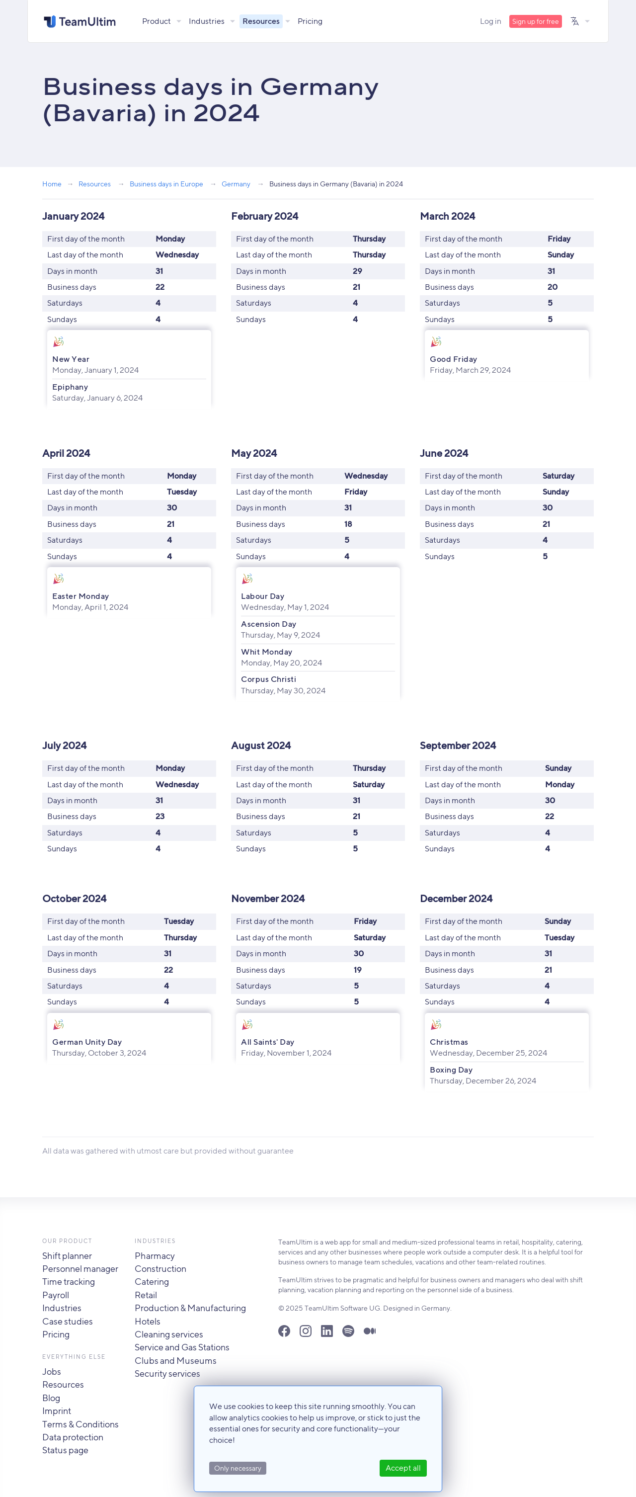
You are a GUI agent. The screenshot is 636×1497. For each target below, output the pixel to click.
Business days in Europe (166, 183)
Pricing (310, 21)
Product (157, 21)
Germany (236, 183)
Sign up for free (535, 21)
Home (52, 183)
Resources (261, 21)
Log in (490, 21)
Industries (207, 21)
